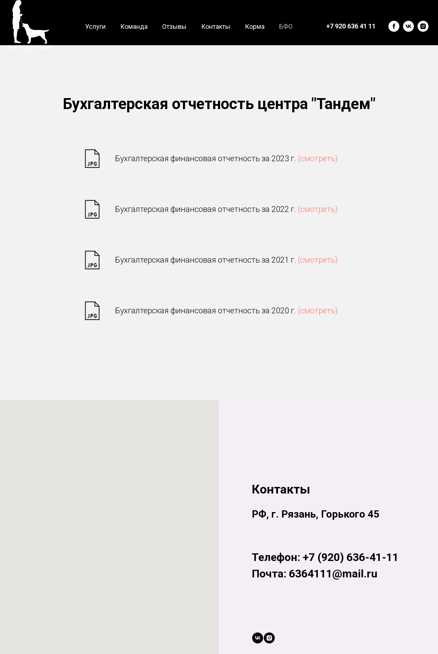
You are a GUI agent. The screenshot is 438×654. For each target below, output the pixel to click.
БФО (286, 26)
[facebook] (393, 26)
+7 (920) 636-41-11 (351, 557)
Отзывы (174, 26)
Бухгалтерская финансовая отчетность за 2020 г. (226, 310)
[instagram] (423, 26)
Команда (134, 26)
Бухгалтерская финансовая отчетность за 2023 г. (226, 158)
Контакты (215, 26)
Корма (255, 26)
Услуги (95, 26)
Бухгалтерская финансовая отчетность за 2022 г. (226, 209)
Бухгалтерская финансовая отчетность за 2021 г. (226, 259)
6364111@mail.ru (333, 573)
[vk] (408, 26)
